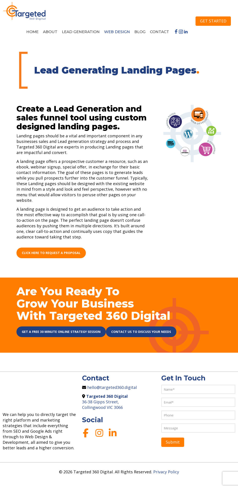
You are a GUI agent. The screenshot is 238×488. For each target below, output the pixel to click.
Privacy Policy (166, 471)
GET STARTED (213, 21)
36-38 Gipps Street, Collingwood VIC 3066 (105, 402)
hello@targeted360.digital (111, 387)
